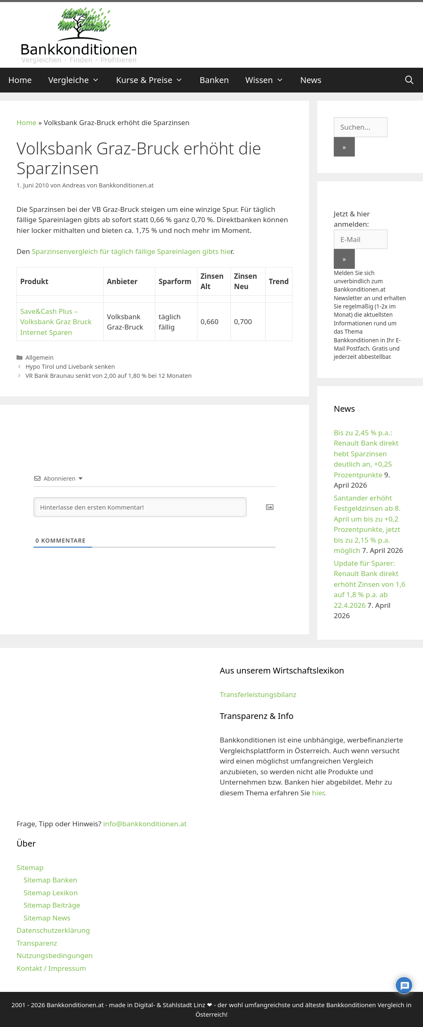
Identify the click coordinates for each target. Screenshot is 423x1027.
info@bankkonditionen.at (145, 823)
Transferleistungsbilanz (258, 694)
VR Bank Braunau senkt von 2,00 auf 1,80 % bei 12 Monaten (109, 375)
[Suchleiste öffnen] (409, 80)
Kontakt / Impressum (51, 968)
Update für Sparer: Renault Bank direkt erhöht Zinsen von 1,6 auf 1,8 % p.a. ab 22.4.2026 (370, 584)
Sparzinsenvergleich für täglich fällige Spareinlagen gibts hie (131, 251)
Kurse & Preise (153, 80)
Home (20, 79)
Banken (214, 79)
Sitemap (30, 867)
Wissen (268, 80)
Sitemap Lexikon (51, 892)
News (310, 79)
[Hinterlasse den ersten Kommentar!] (140, 507)
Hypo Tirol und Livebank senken (70, 366)
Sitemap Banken (50, 880)
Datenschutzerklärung (53, 930)
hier (318, 792)
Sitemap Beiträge (52, 905)
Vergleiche (78, 80)
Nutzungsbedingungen (55, 955)
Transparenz (37, 943)
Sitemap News (47, 918)
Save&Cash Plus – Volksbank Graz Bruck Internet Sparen (56, 321)
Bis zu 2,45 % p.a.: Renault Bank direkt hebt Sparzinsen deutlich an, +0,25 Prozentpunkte (366, 453)
